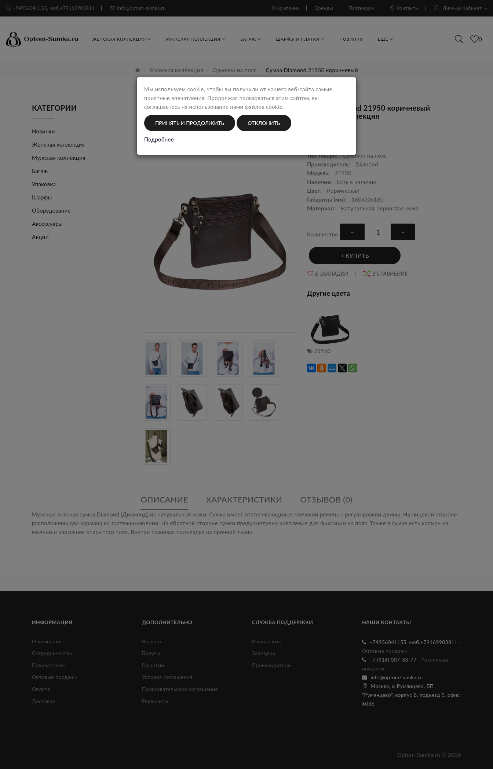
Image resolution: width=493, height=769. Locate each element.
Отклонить (264, 123)
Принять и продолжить (189, 123)
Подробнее (159, 139)
